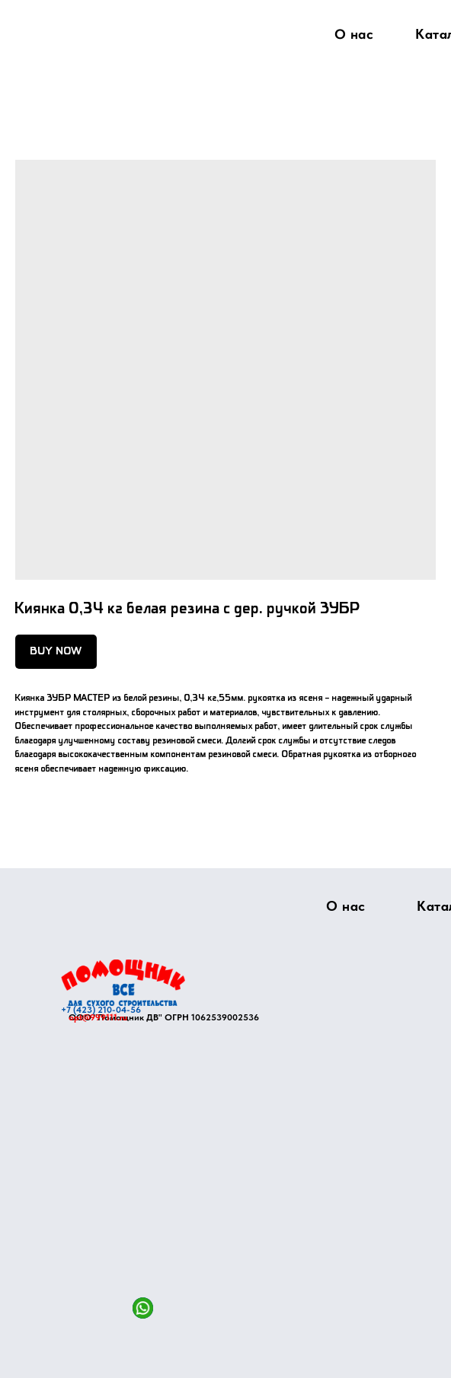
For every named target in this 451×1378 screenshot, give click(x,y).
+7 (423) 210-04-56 (101, 1009)
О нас (354, 34)
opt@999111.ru (98, 1017)
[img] (123, 983)
